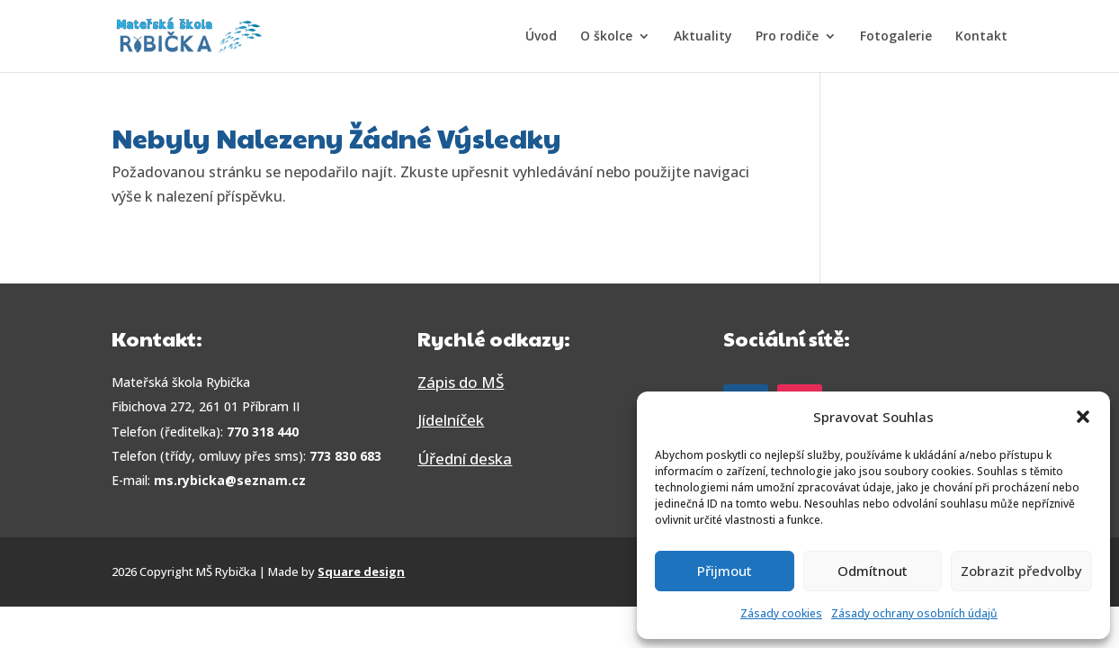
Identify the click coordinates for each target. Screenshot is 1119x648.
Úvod (541, 37)
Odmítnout (872, 571)
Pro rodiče (787, 37)
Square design (361, 571)
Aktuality (703, 37)
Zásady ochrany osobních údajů (914, 613)
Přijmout (724, 571)
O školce (606, 37)
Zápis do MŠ (460, 382)
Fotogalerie (896, 37)
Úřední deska (464, 458)
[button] (1083, 417)
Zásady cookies (781, 613)
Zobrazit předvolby (1021, 571)
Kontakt (981, 37)
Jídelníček (450, 420)
